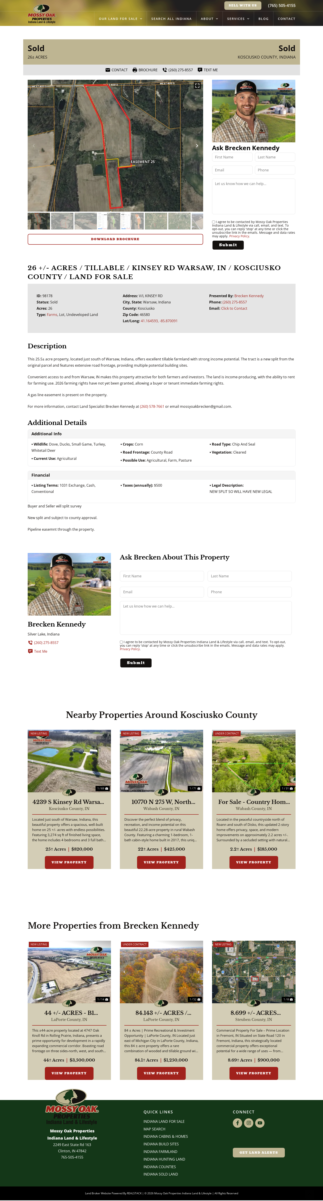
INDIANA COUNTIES (160, 1167)
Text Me (37, 651)
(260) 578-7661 (152, 406)
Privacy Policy (239, 236)
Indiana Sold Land (161, 1175)
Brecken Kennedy (249, 295)
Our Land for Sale (120, 18)
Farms (52, 314)
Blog (263, 19)
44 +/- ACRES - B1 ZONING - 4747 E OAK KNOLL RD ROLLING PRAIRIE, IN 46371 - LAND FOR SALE (69, 1014)
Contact (287, 19)
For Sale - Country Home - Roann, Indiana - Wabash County (254, 803)
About (209, 18)
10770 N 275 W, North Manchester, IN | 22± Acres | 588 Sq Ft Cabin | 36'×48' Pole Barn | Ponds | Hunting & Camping (161, 803)
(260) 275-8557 (235, 301)
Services (238, 18)
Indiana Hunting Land (164, 1160)
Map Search (154, 1129)
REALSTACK (134, 1194)
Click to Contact (234, 308)
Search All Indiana (171, 19)
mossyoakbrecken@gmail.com (205, 406)
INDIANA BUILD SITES (161, 1144)
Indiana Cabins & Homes (166, 1137)
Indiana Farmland (160, 1152)
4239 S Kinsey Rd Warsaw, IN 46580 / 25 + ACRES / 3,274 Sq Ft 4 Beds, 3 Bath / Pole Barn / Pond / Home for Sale (69, 803)
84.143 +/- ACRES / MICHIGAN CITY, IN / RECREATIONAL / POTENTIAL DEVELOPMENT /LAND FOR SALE (161, 1014)
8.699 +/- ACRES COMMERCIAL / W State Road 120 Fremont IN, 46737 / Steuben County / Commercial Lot (253, 1014)
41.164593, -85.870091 (159, 320)
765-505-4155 (72, 1158)
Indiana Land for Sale (164, 1122)
